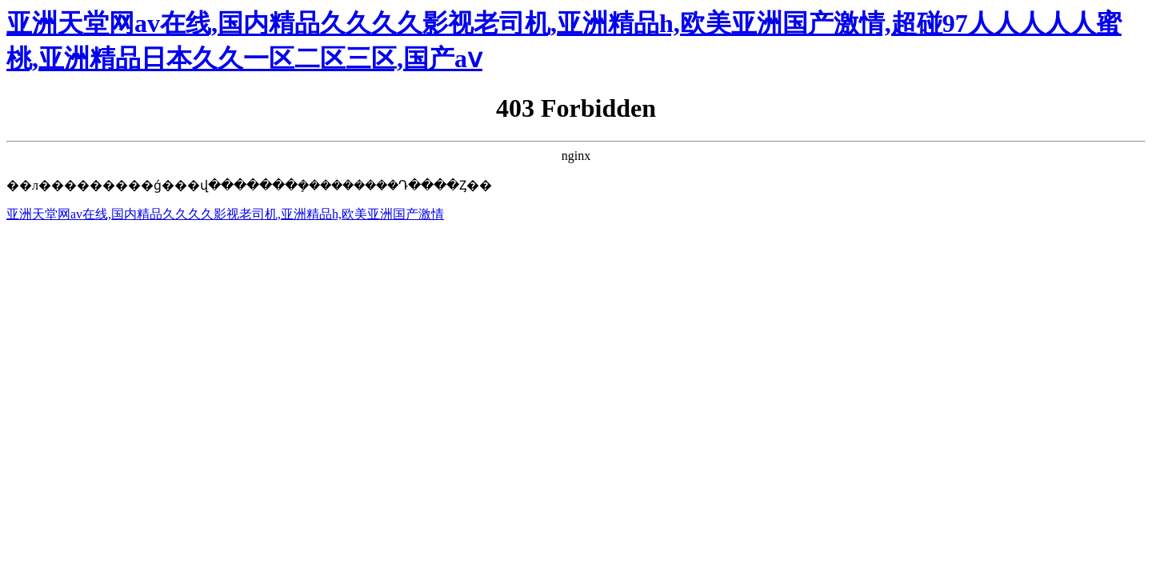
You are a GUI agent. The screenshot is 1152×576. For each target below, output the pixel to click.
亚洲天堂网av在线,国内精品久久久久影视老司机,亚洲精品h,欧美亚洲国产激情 (225, 214)
